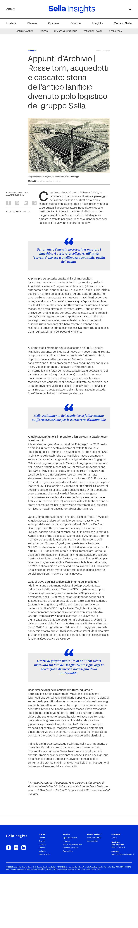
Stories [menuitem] (32, 23)
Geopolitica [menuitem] (115, 31)
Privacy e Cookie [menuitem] (94, 892)
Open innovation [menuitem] (24, 31)
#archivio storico (44, 181)
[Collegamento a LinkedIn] (23, 902)
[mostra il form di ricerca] (130, 9)
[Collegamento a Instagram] (16, 902)
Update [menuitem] (11, 23)
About (10, 9)
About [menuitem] (114, 892)
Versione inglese (103, 51)
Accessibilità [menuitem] (92, 896)
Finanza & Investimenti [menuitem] (65, 31)
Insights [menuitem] (97, 23)
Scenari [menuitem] (75, 23)
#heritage (57, 181)
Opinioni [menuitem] (53, 23)
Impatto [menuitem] (44, 31)
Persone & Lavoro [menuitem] (93, 31)
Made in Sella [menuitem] (123, 23)
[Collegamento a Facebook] (8, 902)
